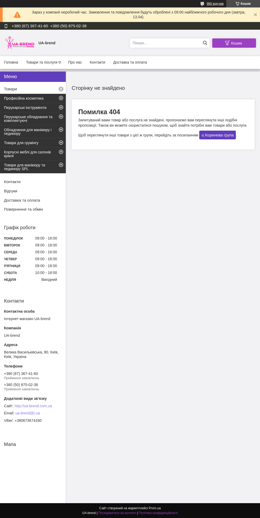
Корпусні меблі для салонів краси (27, 154)
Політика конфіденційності (158, 513)
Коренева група (219, 135)
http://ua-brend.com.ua (33, 406)
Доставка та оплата (130, 62)
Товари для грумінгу (21, 143)
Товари (10, 89)
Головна (11, 62)
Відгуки (10, 191)
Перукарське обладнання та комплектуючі (28, 119)
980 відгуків (215, 4)
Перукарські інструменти (25, 107)
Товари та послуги (41, 62)
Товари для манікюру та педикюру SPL (24, 167)
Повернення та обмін (23, 209)
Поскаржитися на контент (117, 513)
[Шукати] (205, 43)
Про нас (75, 62)
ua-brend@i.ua (27, 413)
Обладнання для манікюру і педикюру (27, 132)
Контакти (97, 62)
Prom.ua (155, 508)
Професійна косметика (24, 98)
